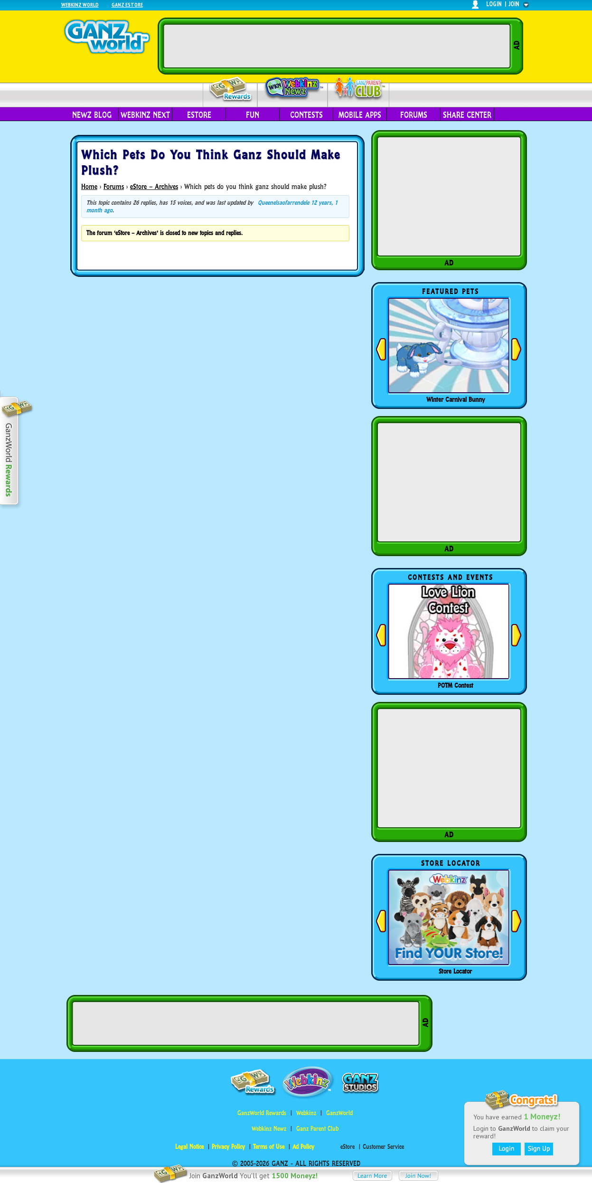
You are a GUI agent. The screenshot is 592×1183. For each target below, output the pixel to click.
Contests (306, 115)
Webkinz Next (145, 115)
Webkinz (306, 1113)
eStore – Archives (154, 186)
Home (89, 186)
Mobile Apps (359, 115)
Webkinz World (80, 4)
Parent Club (358, 89)
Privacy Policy (228, 1146)
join (514, 4)
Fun (252, 115)
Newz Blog (92, 115)
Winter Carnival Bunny (455, 399)
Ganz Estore (127, 4)
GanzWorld (339, 1113)
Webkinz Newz (292, 89)
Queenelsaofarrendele (283, 202)
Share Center (467, 115)
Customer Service (383, 1146)
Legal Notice (189, 1146)
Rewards (231, 89)
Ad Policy (303, 1146)
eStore (199, 115)
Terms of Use (268, 1146)
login (494, 4)
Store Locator (455, 971)
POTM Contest (455, 685)
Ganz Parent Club (317, 1128)
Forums (413, 115)
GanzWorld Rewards (261, 1113)
